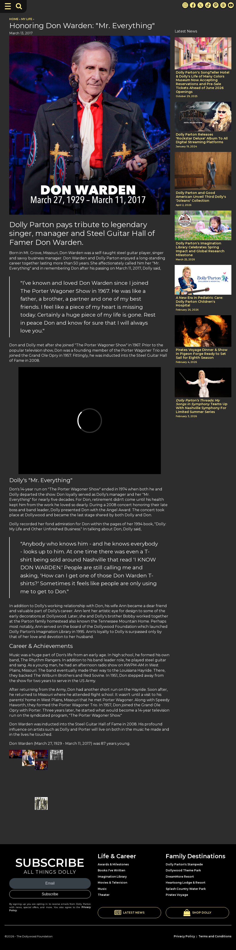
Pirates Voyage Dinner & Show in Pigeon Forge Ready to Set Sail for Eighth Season (201, 353)
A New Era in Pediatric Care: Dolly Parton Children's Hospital (199, 301)
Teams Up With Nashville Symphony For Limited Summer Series (201, 406)
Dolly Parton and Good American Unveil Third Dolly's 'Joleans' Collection (201, 196)
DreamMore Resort (180, 876)
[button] (129, 912)
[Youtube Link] (231, 5)
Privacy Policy (184, 936)
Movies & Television (112, 882)
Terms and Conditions (214, 936)
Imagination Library (112, 876)
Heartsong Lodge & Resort (185, 882)
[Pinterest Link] (215, 5)
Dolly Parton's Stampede (184, 864)
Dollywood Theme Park (183, 870)
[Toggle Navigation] (8, 6)
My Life (26, 19)
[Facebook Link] (193, 5)
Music (102, 889)
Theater (103, 895)
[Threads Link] (223, 5)
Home (13, 19)
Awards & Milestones (113, 864)
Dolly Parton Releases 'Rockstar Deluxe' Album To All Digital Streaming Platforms (202, 138)
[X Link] (200, 5)
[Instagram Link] (185, 5)
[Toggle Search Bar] (19, 6)
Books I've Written (111, 870)
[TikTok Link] (208, 5)
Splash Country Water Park (186, 889)
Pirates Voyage (177, 895)
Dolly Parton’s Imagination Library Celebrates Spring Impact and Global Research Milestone (200, 249)
